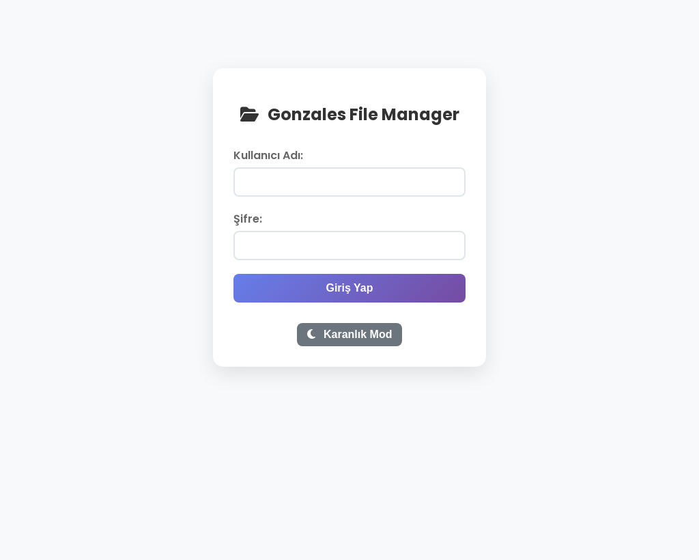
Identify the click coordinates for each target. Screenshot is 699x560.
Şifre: (247, 219)
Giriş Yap (349, 288)
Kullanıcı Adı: (268, 155)
